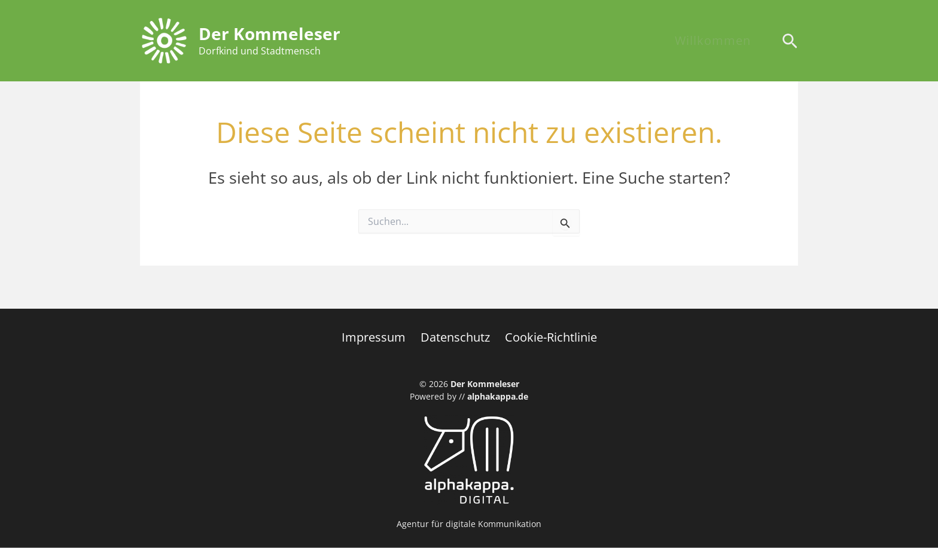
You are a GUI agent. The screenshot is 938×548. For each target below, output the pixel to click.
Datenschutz (455, 337)
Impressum (377, 337)
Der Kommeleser (269, 33)
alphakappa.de (497, 396)
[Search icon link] (790, 42)
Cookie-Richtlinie (548, 337)
